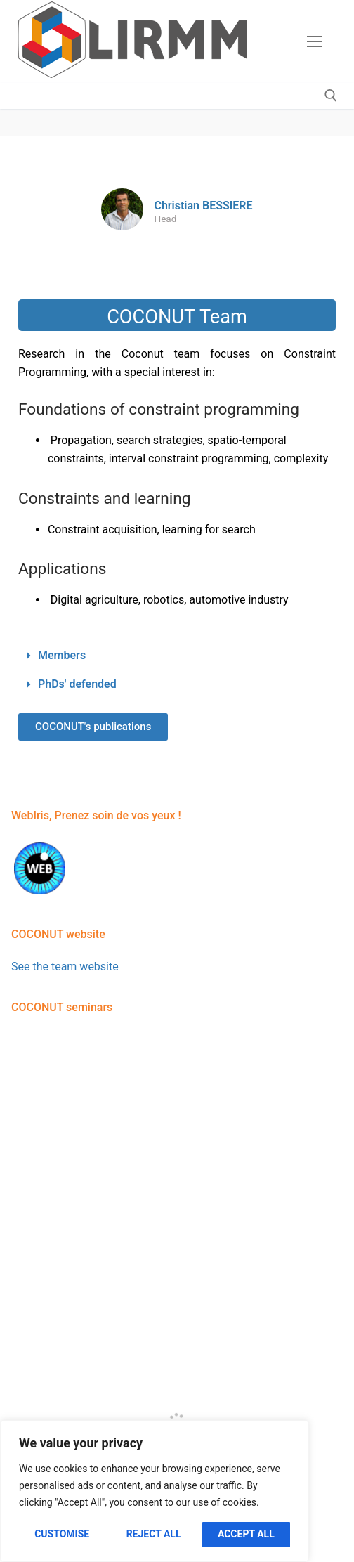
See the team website (65, 966)
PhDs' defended (77, 684)
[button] (177, 656)
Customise (61, 1534)
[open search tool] (330, 95)
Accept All (246, 1534)
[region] (154, 1491)
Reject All (153, 1534)
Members (62, 655)
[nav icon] (314, 41)
